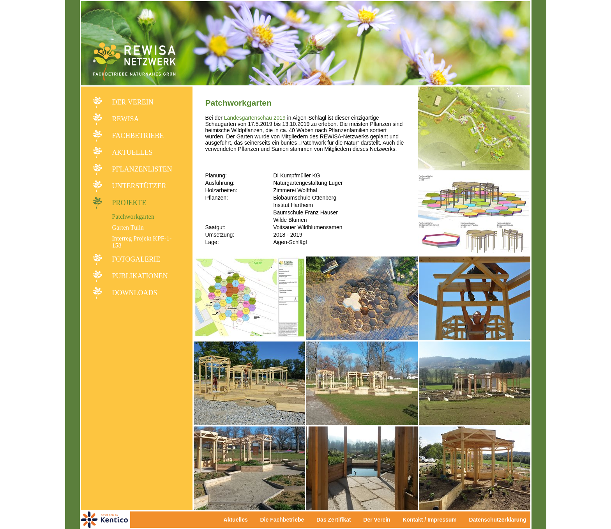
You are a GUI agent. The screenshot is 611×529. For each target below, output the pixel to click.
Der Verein (133, 102)
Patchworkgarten (133, 216)
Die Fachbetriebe (282, 520)
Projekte (129, 203)
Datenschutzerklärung (497, 520)
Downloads (134, 293)
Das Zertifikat (333, 520)
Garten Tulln (128, 227)
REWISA (125, 119)
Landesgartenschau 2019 (255, 118)
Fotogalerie (136, 259)
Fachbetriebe (138, 136)
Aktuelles (132, 152)
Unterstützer (139, 186)
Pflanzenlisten (142, 169)
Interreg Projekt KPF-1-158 (142, 242)
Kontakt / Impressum (432, 520)
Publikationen (140, 276)
